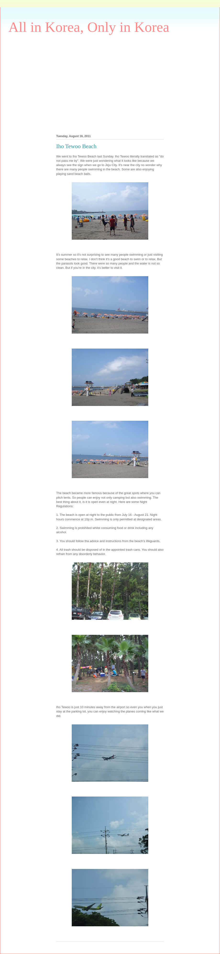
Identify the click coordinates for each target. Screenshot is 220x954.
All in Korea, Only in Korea (88, 27)
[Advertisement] (45, 83)
